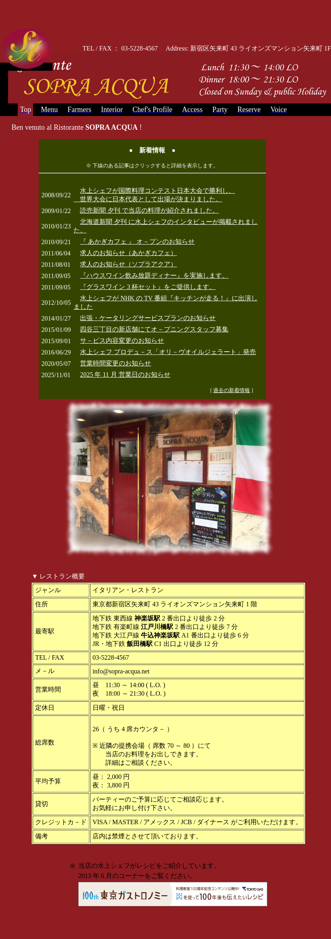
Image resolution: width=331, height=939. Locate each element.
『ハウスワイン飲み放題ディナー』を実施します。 (154, 275)
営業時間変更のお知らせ (115, 363)
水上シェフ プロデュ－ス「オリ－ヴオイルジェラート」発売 (168, 351)
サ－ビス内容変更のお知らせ (122, 340)
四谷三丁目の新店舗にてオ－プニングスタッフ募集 (154, 329)
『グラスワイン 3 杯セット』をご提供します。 (148, 286)
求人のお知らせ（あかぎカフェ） (128, 252)
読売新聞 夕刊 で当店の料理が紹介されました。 (149, 210)
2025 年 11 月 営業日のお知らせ (125, 374)
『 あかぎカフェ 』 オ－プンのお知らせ (137, 241)
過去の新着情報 (231, 390)
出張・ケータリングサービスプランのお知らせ (148, 317)
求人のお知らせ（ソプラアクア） (128, 264)
